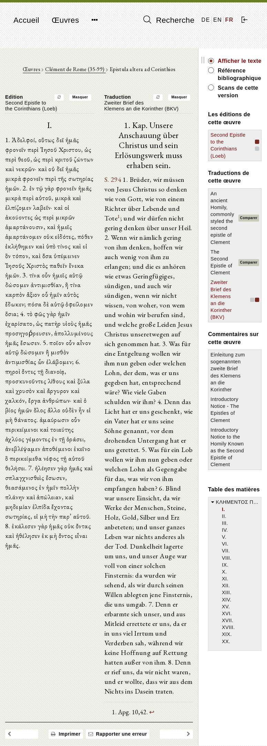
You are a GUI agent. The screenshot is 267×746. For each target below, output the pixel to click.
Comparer (248, 218)
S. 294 (112, 180)
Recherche (169, 20)
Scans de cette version (238, 91)
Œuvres (65, 20)
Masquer (80, 97)
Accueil (26, 20)
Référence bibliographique (239, 74)
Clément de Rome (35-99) (75, 69)
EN (217, 20)
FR (229, 20)
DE (206, 20)
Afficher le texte (239, 61)
